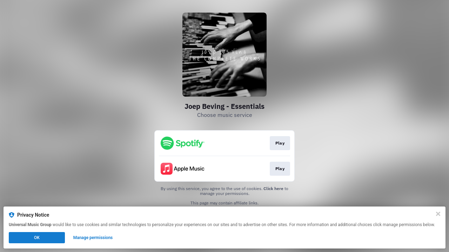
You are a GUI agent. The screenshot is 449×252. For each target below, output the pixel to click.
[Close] (438, 213)
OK (37, 237)
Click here (273, 188)
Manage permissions (93, 237)
